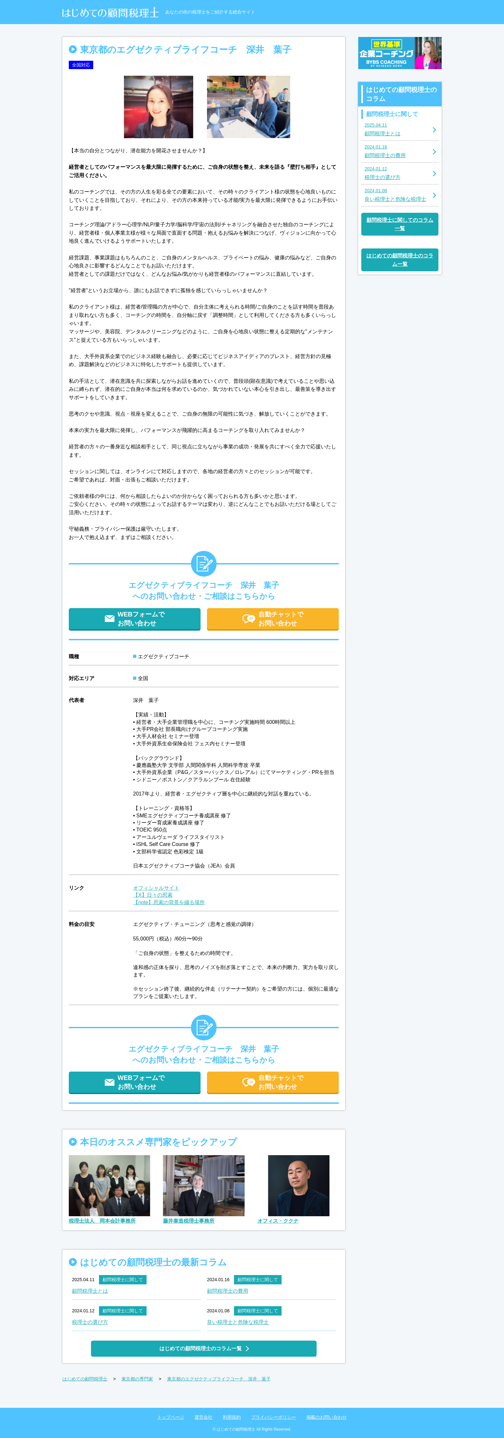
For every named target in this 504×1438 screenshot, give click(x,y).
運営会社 (203, 1417)
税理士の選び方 (90, 1322)
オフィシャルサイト (156, 888)
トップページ (170, 1417)
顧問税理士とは (90, 1291)
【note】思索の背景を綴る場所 (169, 902)
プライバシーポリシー (273, 1417)
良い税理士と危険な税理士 (238, 1322)
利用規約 (232, 1417)
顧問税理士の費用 (227, 1291)
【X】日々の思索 (153, 895)
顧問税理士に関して (123, 1279)
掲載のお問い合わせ (326, 1417)
